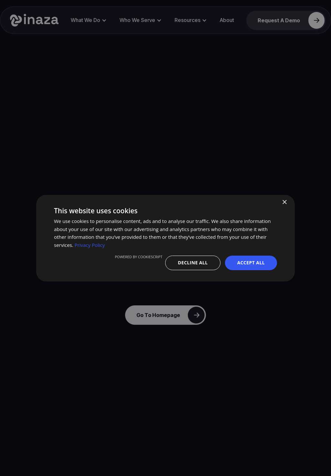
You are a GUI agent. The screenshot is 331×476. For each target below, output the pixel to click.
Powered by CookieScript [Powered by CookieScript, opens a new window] (138, 256)
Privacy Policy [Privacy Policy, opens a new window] (90, 245)
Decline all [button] (193, 262)
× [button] (284, 202)
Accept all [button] (251, 262)
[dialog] (165, 238)
